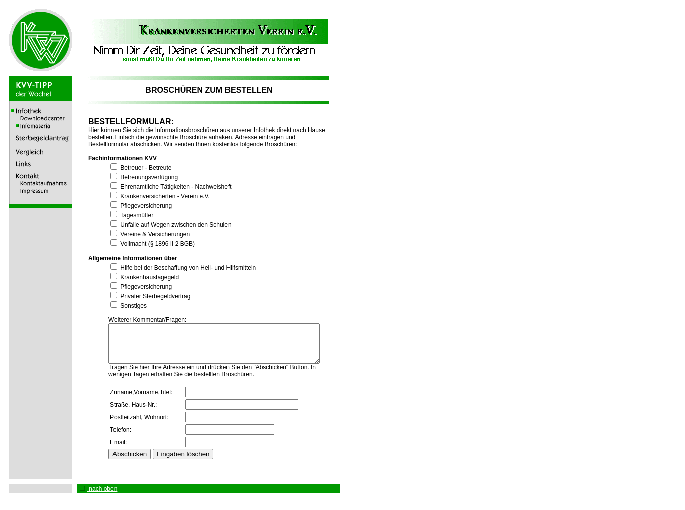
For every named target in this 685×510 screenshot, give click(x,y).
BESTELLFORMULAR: (123, 121)
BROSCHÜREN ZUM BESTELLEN (208, 90)
